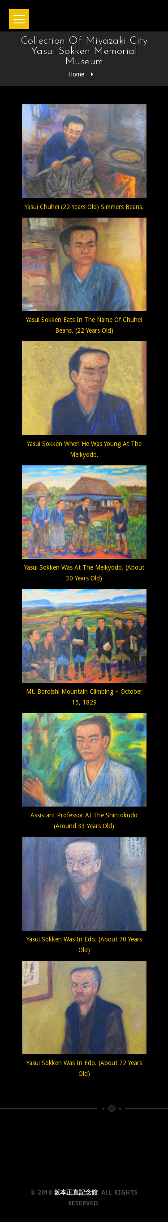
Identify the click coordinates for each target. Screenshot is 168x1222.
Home (76, 74)
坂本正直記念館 (76, 1192)
